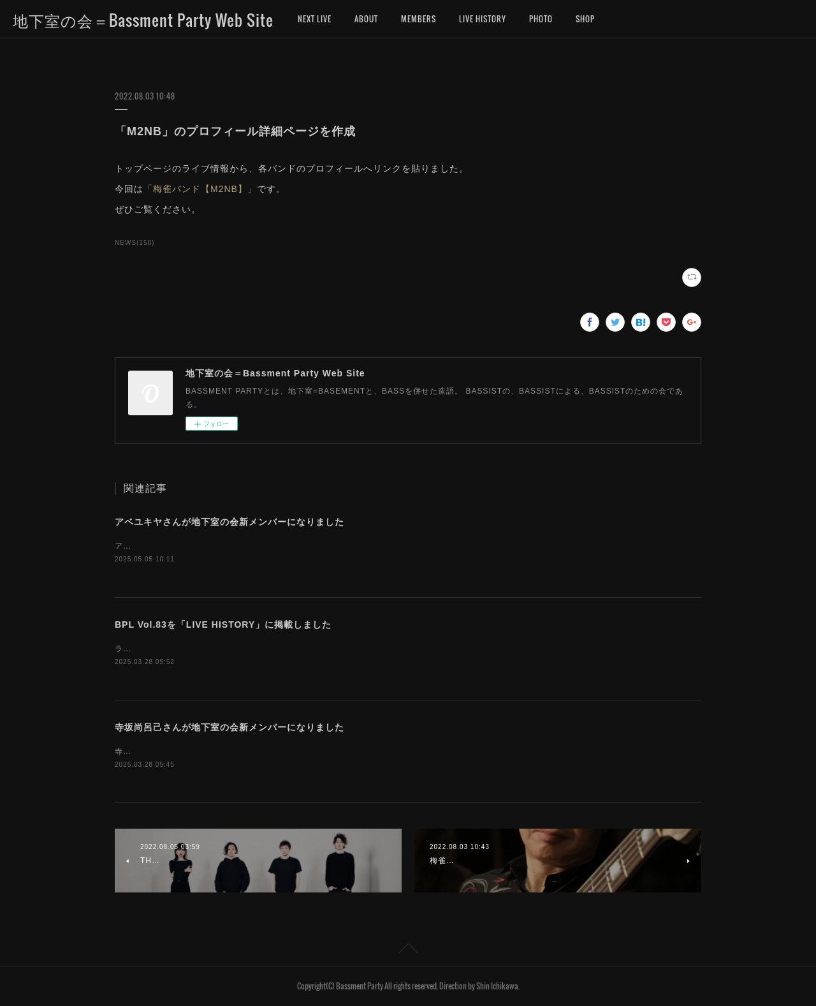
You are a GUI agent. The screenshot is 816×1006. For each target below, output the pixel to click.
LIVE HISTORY (482, 18)
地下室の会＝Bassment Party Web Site (143, 19)
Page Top (408, 950)
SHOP (585, 18)
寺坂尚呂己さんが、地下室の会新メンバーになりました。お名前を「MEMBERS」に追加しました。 (302, 751)
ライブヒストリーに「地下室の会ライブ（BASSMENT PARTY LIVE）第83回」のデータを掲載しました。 (314, 648)
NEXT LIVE (315, 18)
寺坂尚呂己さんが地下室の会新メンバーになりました (229, 727)
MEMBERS (418, 18)
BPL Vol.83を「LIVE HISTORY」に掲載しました (223, 624)
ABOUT (366, 18)
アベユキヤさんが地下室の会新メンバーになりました (229, 522)
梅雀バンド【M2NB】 (200, 189)
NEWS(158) (134, 242)
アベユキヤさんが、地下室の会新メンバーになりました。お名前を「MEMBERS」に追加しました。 (302, 546)
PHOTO (541, 18)
